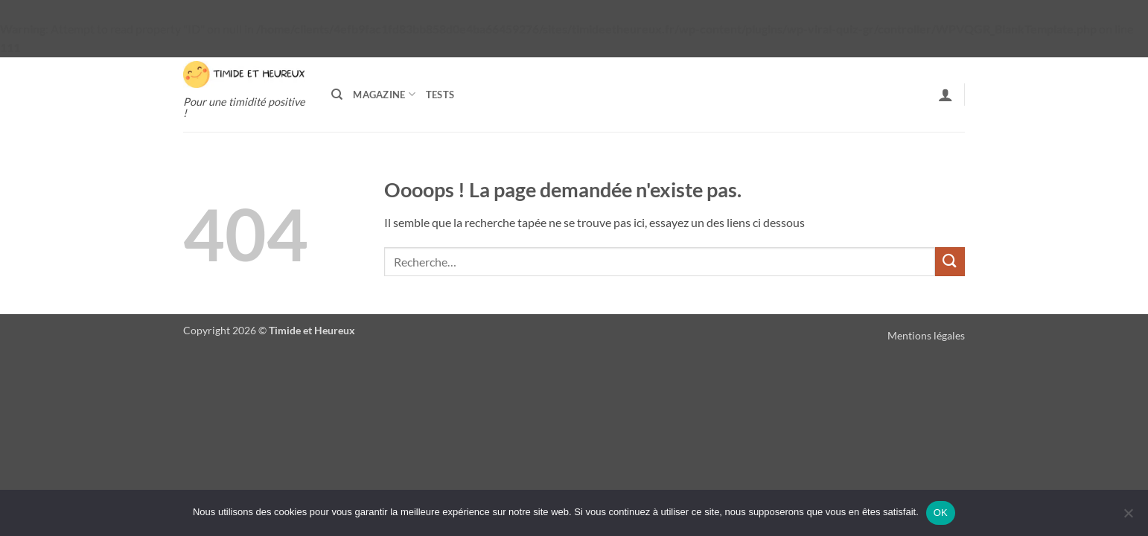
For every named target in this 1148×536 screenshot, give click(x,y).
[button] (945, 94)
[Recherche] (336, 94)
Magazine (384, 94)
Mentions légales (926, 335)
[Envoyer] (950, 261)
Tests (440, 94)
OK (941, 512)
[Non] (1128, 517)
